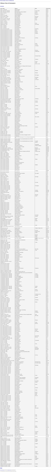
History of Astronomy (3, 0)
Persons (7, 0)
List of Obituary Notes (11, 0)
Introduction (2, 6)
